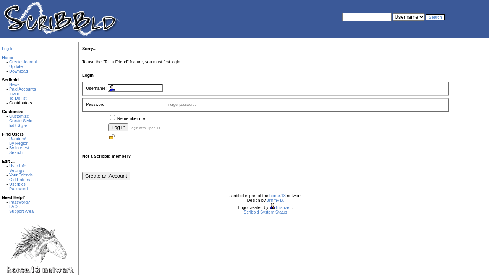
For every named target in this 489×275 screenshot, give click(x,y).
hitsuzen (283, 207)
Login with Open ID (145, 128)
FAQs (14, 206)
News (14, 84)
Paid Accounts (22, 89)
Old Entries (19, 179)
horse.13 (277, 195)
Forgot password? (182, 105)
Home (7, 57)
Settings (16, 170)
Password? (19, 202)
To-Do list (18, 98)
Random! (17, 138)
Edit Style (18, 125)
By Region (19, 143)
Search (16, 152)
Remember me (131, 118)
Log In (8, 48)
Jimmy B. (275, 200)
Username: (96, 88)
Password (18, 188)
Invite (14, 93)
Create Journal (23, 62)
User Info (17, 165)
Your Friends (21, 175)
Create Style (20, 120)
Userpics (17, 184)
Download (18, 71)
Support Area (21, 211)
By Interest (19, 148)
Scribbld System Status (265, 212)
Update (16, 66)
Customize (19, 116)
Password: (95, 104)
